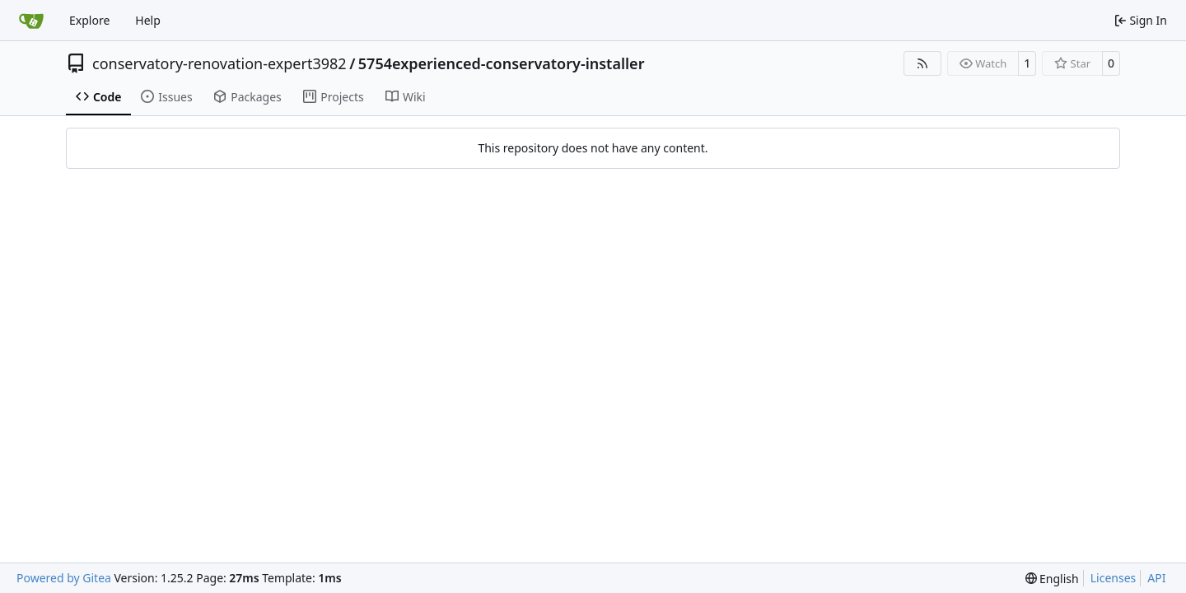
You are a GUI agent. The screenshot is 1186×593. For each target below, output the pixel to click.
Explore (89, 20)
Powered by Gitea (63, 578)
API (1156, 578)
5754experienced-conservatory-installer (501, 63)
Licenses (1113, 578)
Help (148, 20)
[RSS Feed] (922, 63)
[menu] (1052, 578)
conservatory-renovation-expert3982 (219, 63)
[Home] (31, 20)
